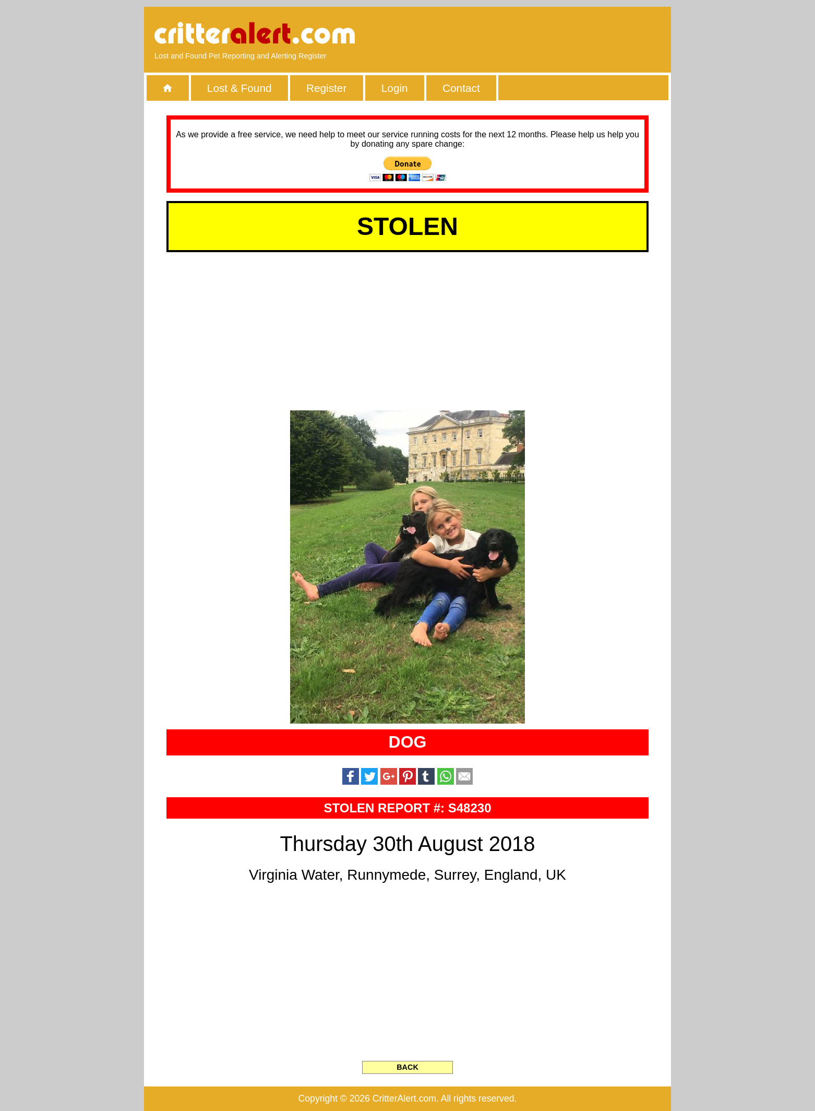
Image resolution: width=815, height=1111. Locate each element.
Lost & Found (239, 88)
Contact (461, 88)
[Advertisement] (540, 34)
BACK (407, 1067)
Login (394, 88)
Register (326, 88)
